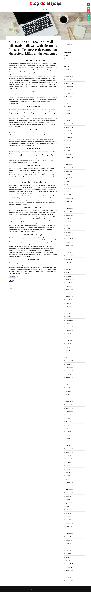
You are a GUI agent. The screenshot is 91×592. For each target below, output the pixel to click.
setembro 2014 (69, 540)
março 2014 (69, 560)
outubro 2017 (69, 415)
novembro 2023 (69, 167)
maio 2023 (68, 188)
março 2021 (69, 276)
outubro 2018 (69, 374)
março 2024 (69, 154)
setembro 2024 (69, 134)
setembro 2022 (69, 215)
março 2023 (69, 195)
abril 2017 (68, 435)
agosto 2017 (69, 421)
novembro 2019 (69, 330)
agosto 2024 (69, 137)
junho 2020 (68, 306)
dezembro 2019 (69, 327)
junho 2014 (68, 550)
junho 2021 (68, 266)
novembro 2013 (69, 574)
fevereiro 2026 (69, 76)
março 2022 (69, 235)
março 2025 (69, 113)
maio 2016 (68, 472)
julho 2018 (68, 384)
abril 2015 (68, 516)
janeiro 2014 (69, 567)
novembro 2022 (69, 208)
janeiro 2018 (69, 404)
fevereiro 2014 (69, 564)
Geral (54, 9)
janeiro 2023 (69, 201)
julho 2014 (68, 547)
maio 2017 (68, 432)
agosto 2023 (69, 178)
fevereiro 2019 (69, 360)
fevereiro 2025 (69, 117)
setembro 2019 (69, 337)
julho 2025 (68, 100)
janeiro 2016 (69, 486)
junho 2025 (68, 103)
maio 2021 (68, 269)
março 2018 (69, 398)
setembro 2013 (69, 580)
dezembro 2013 (69, 570)
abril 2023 (68, 191)
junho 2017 (68, 428)
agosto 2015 (69, 503)
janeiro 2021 (69, 283)
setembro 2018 (69, 377)
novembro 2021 (69, 249)
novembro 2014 (69, 533)
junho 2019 (68, 347)
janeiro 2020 (69, 323)
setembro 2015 (69, 499)
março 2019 (69, 357)
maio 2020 (68, 310)
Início (37, 9)
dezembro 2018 (69, 367)
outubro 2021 (69, 252)
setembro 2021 (69, 255)
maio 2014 (68, 553)
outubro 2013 (69, 577)
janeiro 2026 (69, 79)
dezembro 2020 (69, 286)
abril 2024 (68, 151)
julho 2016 (68, 465)
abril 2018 (68, 394)
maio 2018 (68, 391)
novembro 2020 (69, 289)
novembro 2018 (69, 371)
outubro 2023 (69, 171)
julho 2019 (68, 344)
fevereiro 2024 (69, 157)
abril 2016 (68, 476)
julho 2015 (68, 506)
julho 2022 (68, 222)
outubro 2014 (69, 536)
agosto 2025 (69, 96)
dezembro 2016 (69, 448)
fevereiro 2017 (69, 442)
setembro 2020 (69, 296)
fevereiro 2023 (69, 198)
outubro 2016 (69, 455)
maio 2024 (68, 147)
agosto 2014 (69, 543)
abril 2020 (68, 313)
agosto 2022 (69, 218)
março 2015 (69, 520)
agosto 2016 (69, 462)
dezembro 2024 (69, 123)
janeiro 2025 (69, 120)
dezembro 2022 (69, 205)
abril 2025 (68, 110)
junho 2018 (68, 388)
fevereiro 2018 (69, 401)
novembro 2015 (69, 492)
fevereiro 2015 (69, 523)
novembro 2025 (69, 86)
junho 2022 (68, 225)
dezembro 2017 (69, 408)
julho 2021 (68, 262)
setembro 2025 (69, 93)
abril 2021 (68, 272)
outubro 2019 (69, 333)
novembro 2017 (69, 411)
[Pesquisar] (83, 44)
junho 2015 (68, 509)
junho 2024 (68, 144)
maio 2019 (68, 350)
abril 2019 (68, 354)
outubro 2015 (69, 496)
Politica (67, 58)
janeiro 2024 (69, 161)
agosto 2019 (69, 340)
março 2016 (69, 479)
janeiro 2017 (69, 445)
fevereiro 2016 (69, 482)
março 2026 (69, 73)
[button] (88, 4)
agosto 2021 (69, 259)
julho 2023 (68, 181)
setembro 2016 (69, 459)
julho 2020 (68, 303)
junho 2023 (68, 184)
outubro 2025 (69, 90)
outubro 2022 (69, 211)
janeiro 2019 (69, 364)
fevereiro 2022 (69, 239)
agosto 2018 (69, 381)
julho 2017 (68, 425)
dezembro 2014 (69, 530)
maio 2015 (68, 513)
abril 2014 (68, 557)
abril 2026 (68, 69)
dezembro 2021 (69, 245)
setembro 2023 (69, 174)
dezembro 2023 (69, 164)
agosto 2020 (69, 299)
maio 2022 (68, 228)
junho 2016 (68, 469)
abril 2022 (68, 232)
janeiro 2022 (69, 242)
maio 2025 (68, 107)
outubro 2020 (69, 293)
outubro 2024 (69, 130)
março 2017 (69, 438)
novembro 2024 (69, 127)
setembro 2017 (69, 418)
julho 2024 (68, 140)
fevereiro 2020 (69, 320)
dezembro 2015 (69, 489)
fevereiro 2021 (69, 279)
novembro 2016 (69, 452)
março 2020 (69, 316)
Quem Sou (45, 9)
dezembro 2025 (69, 83)
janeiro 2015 (69, 526)
